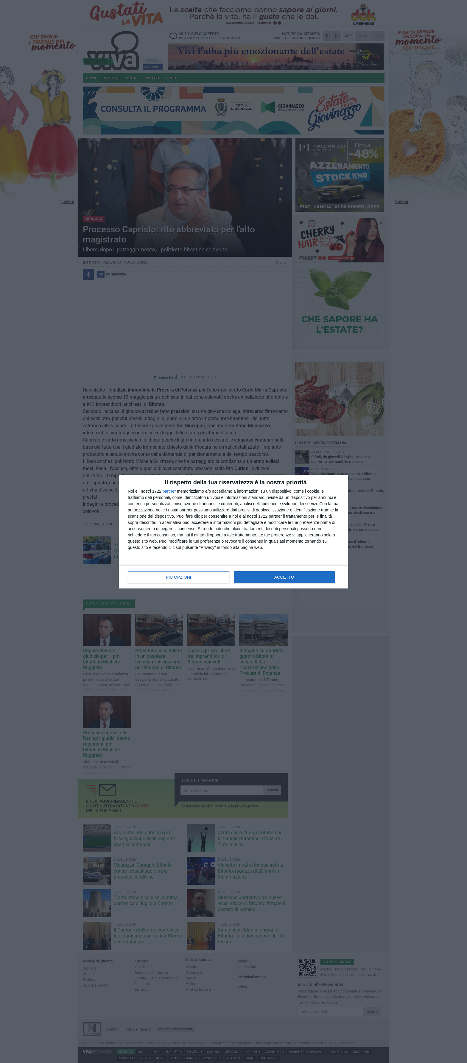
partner (169, 491)
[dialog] (233, 531)
